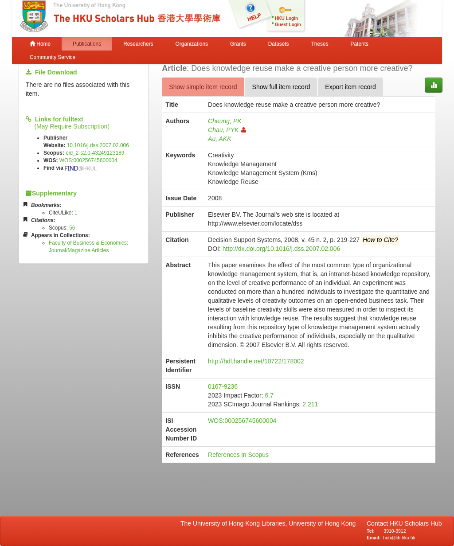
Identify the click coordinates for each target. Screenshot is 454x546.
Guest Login (288, 24)
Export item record (350, 86)
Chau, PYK (227, 129)
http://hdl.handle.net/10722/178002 (256, 361)
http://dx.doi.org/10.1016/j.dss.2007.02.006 (281, 248)
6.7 (269, 395)
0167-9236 (223, 386)
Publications (87, 44)
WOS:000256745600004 (88, 160)
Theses (320, 44)
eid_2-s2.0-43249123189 (95, 153)
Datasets (278, 44)
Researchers (138, 44)
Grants (238, 44)
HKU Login (286, 18)
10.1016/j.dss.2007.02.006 (98, 145)
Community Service (52, 57)
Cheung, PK (225, 121)
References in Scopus (238, 454)
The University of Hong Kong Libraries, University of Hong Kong (269, 523)
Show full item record (281, 86)
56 (72, 228)
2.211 (310, 404)
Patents (359, 44)
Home (40, 44)
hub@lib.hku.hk (399, 537)
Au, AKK (219, 138)
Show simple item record (203, 86)
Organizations (192, 44)
